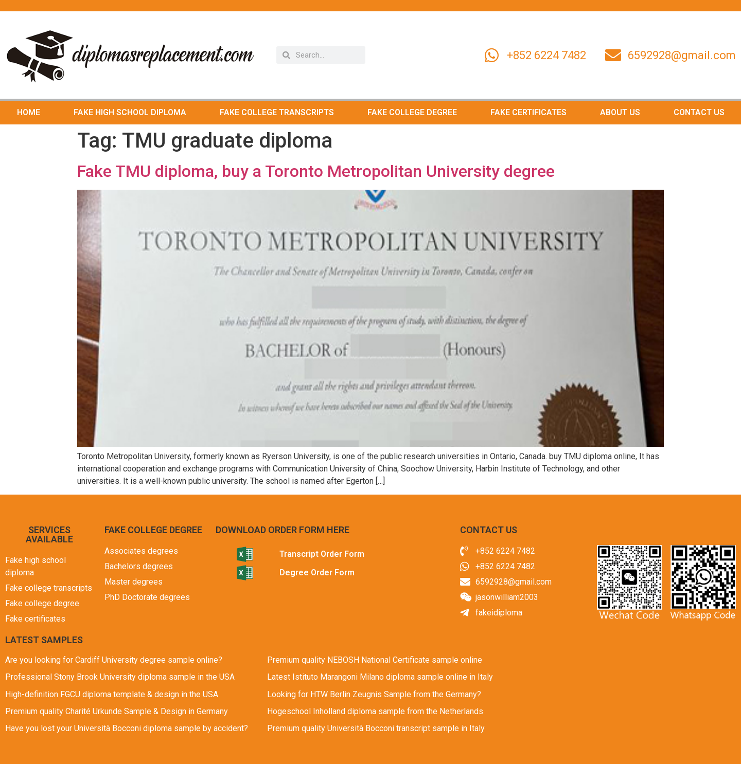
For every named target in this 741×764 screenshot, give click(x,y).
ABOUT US (620, 112)
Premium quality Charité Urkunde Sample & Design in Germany (116, 711)
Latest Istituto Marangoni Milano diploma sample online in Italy (380, 677)
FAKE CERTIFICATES (528, 112)
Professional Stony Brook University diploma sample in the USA (120, 677)
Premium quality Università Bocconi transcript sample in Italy (376, 728)
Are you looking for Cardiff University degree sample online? (113, 660)
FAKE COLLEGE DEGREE (412, 112)
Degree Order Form (317, 572)
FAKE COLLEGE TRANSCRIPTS (277, 112)
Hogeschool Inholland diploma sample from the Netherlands (375, 711)
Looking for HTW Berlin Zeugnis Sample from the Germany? (374, 694)
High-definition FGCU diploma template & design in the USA (111, 694)
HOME (28, 112)
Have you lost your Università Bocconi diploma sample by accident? (126, 728)
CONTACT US (699, 112)
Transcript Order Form (321, 554)
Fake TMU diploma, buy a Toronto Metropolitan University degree (316, 171)
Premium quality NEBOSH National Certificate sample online (374, 660)
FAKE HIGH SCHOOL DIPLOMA (130, 112)
